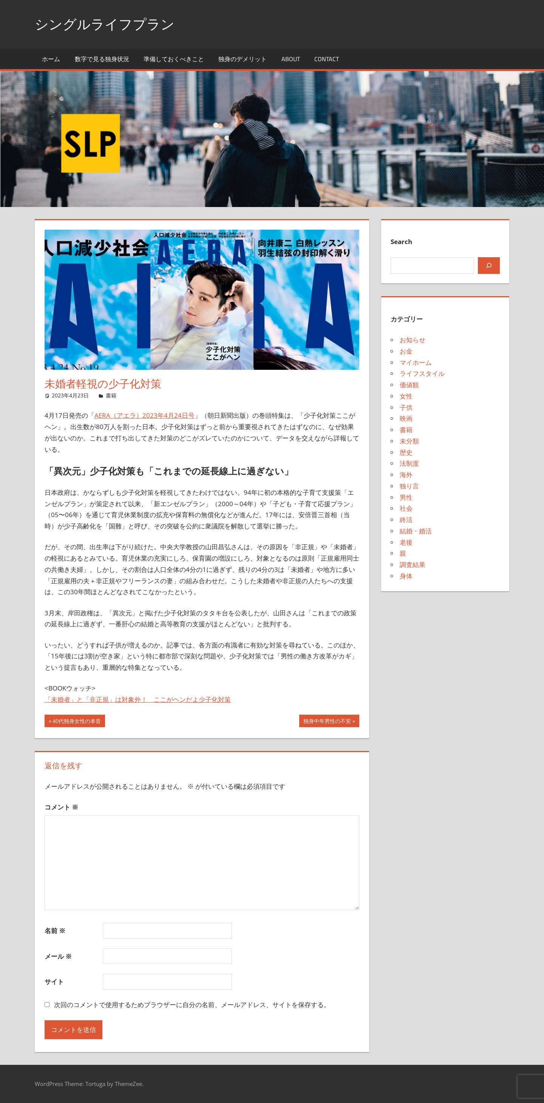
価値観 (409, 384)
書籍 (111, 395)
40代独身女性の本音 (76, 722)
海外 (406, 474)
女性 (406, 396)
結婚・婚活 (416, 531)
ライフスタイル (422, 373)
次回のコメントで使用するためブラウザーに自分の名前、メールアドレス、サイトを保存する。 (192, 1004)
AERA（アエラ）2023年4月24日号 (144, 415)
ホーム (51, 58)
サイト (54, 981)
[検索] (489, 265)
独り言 (409, 486)
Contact (326, 58)
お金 (406, 351)
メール (58, 956)
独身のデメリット (242, 58)
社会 (406, 508)
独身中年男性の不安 (327, 722)
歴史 (406, 452)
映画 (406, 418)
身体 (406, 576)
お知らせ (412, 339)
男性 (406, 497)
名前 (55, 930)
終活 (406, 519)
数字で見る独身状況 (102, 58)
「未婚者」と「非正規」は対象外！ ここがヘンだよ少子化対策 (138, 699)
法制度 (409, 463)
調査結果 (412, 564)
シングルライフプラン (105, 24)
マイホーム (416, 362)
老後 (406, 542)
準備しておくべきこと (174, 58)
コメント (61, 807)
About (290, 58)
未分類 (409, 441)
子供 (406, 407)
